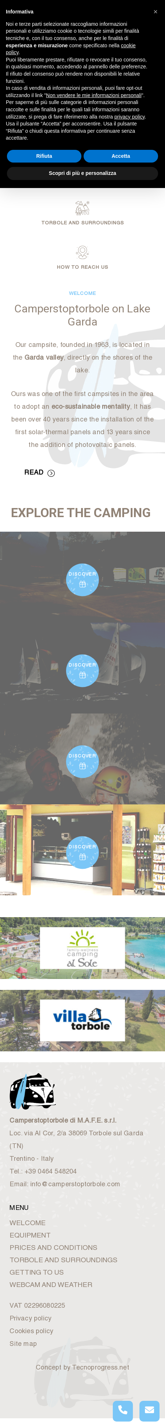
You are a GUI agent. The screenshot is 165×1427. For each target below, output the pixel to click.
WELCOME (27, 1223)
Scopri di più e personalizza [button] (82, 173)
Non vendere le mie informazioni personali (93, 95)
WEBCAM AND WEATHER (50, 1285)
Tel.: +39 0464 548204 (43, 1172)
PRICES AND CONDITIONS (53, 1248)
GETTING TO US (36, 1273)
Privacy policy (30, 1319)
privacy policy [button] (129, 117)
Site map (23, 1344)
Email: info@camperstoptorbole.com (64, 1185)
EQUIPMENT (30, 1235)
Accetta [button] (121, 156)
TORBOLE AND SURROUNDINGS (63, 1260)
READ (39, 473)
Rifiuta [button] (44, 156)
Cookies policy (31, 1331)
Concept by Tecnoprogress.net (82, 1368)
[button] (155, 11)
